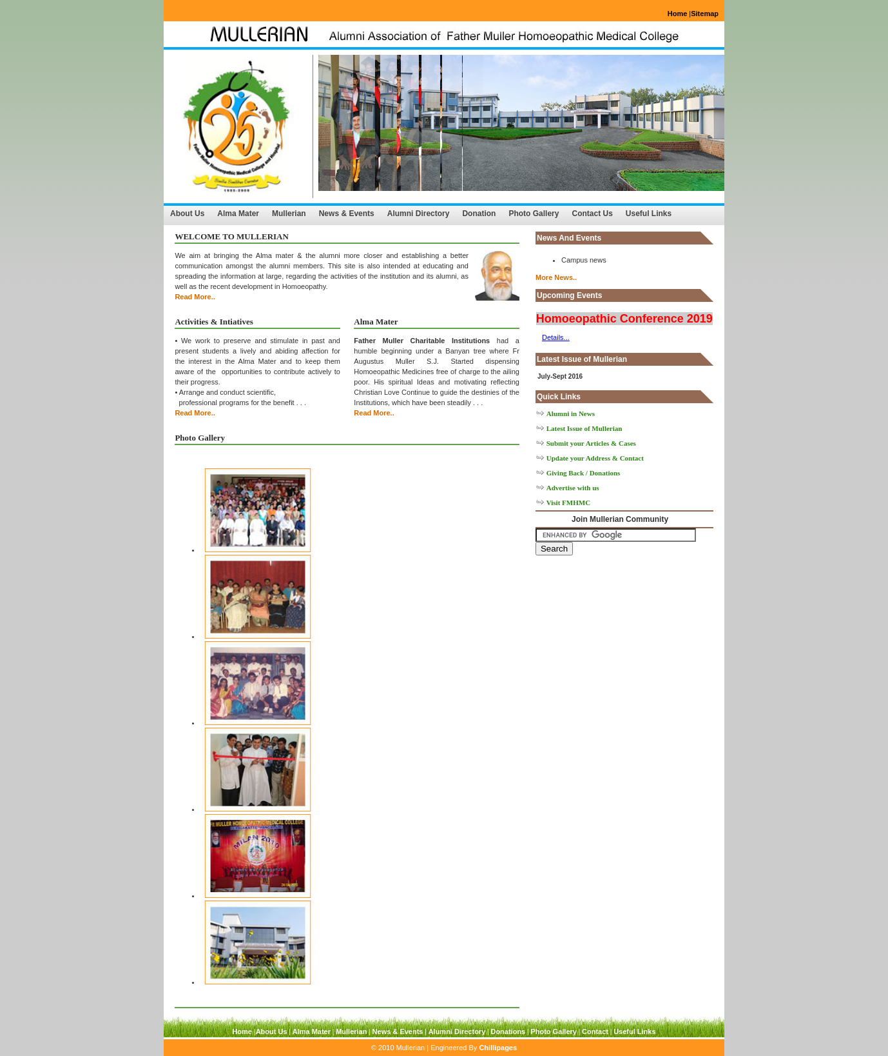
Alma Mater (238, 213)
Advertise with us (572, 488)
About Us (187, 213)
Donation (479, 213)
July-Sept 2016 (560, 376)
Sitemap (705, 13)
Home (678, 13)
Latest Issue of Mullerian (584, 428)
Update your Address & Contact (595, 458)
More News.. (556, 277)
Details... (556, 337)
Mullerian (289, 213)
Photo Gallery (533, 213)
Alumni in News (570, 413)
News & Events (346, 213)
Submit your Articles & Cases (591, 443)
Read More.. (195, 297)
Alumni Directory (418, 213)
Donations (507, 1031)
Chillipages (498, 1047)
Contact (595, 1031)
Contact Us (592, 213)
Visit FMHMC (568, 502)
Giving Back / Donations (583, 473)
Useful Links (648, 213)
